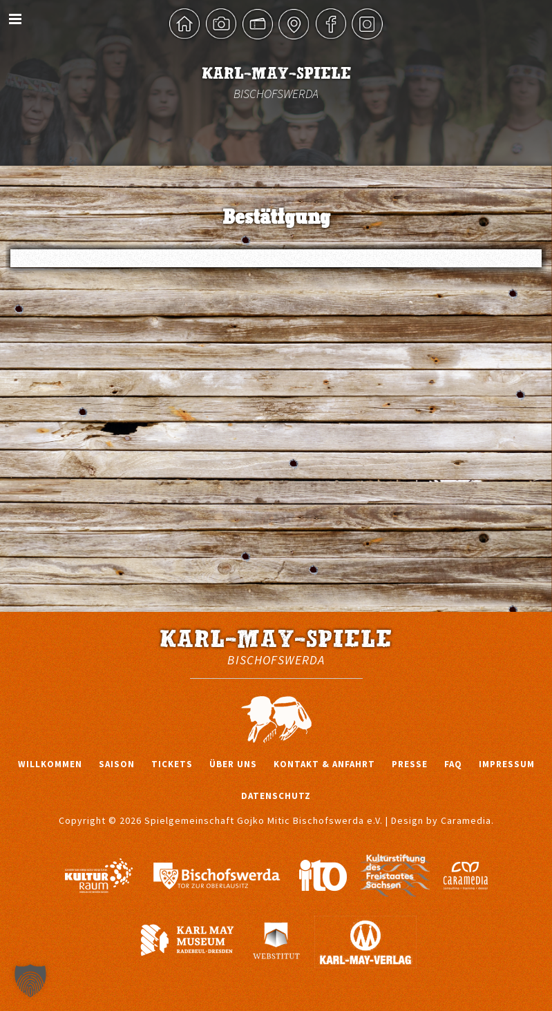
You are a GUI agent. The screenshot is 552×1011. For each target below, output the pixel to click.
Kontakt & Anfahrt (324, 764)
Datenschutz (276, 796)
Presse (410, 764)
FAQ (453, 764)
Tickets (172, 764)
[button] (30, 980)
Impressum (507, 764)
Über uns (233, 764)
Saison (117, 764)
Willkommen (50, 764)
